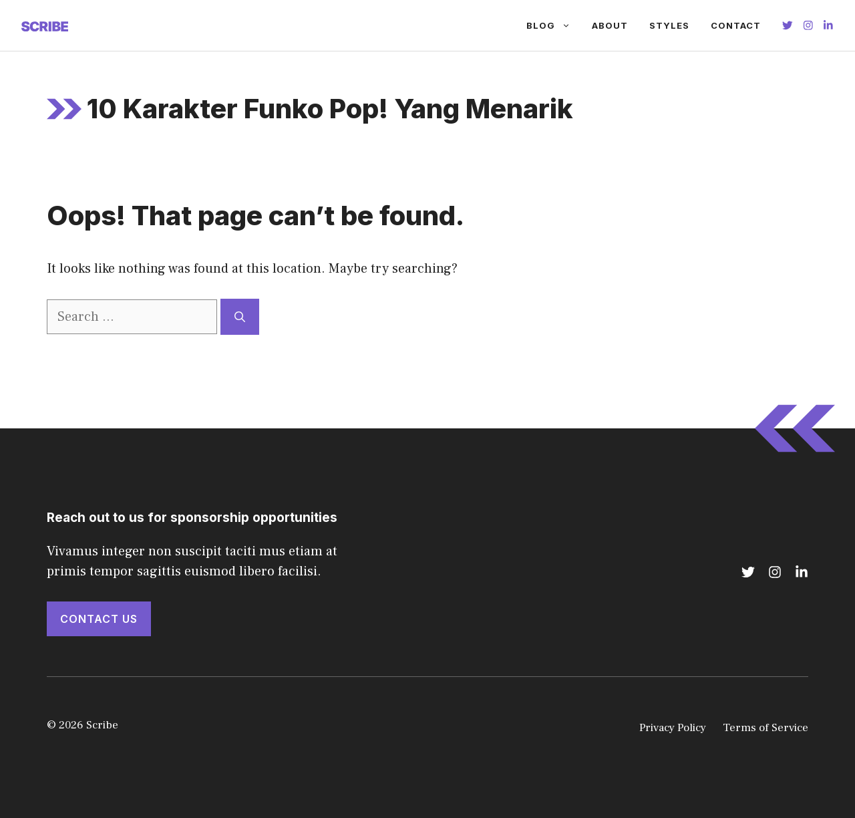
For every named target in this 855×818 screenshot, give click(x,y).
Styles (669, 25)
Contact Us (99, 619)
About (610, 25)
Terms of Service (765, 727)
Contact (736, 25)
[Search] (239, 317)
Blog (553, 25)
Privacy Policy (672, 727)
